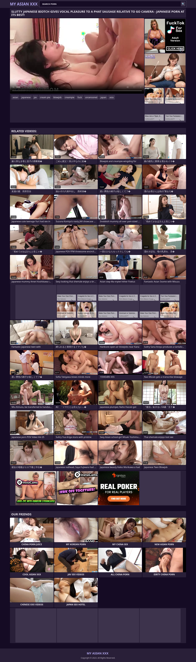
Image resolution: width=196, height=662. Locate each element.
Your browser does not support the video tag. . (77, 56)
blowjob (57, 97)
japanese (26, 97)
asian (15, 97)
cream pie (45, 97)
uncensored (91, 97)
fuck (80, 97)
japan (103, 97)
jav (35, 97)
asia (111, 97)
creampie (69, 97)
